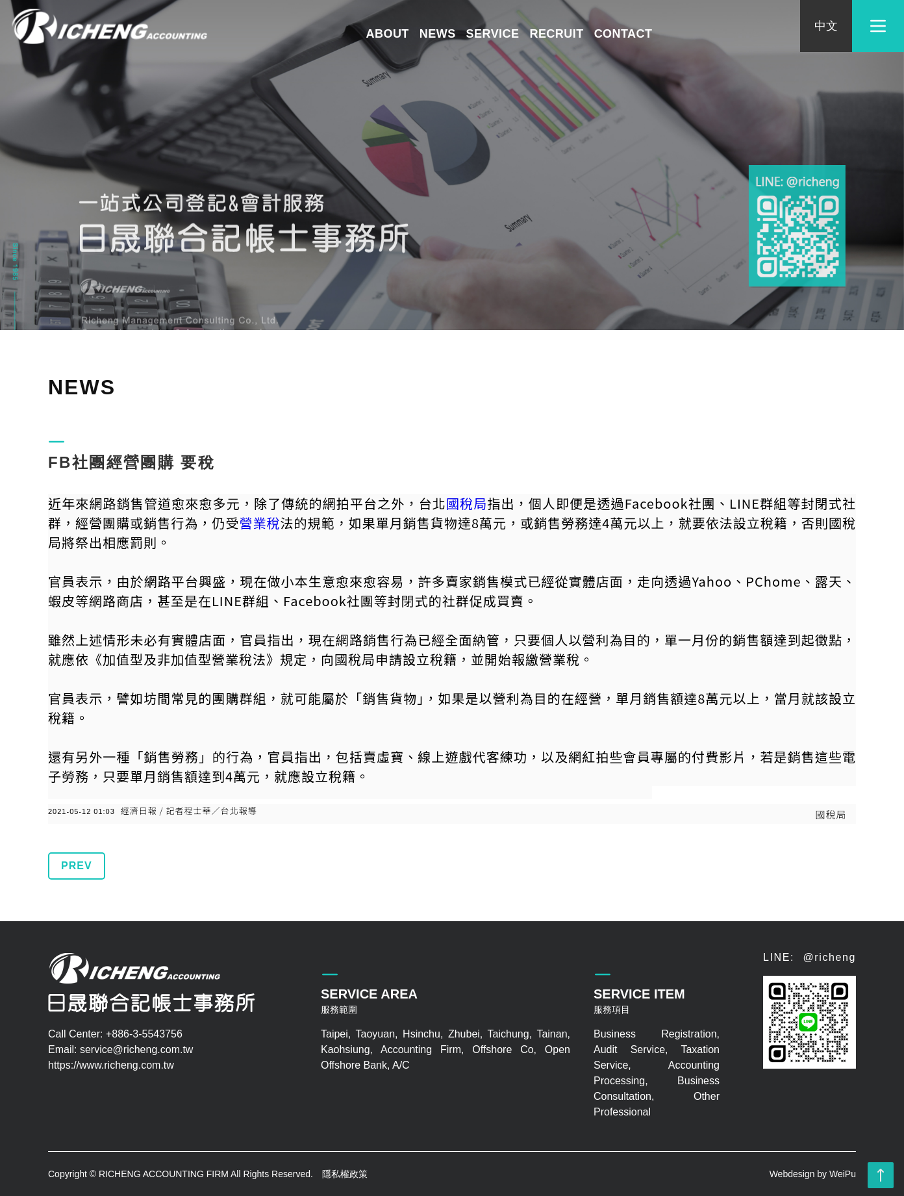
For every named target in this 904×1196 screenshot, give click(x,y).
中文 (825, 25)
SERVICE (493, 33)
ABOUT (387, 33)
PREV (76, 865)
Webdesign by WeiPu (813, 1174)
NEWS (438, 33)
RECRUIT (556, 33)
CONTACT (623, 33)
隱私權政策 (345, 1174)
